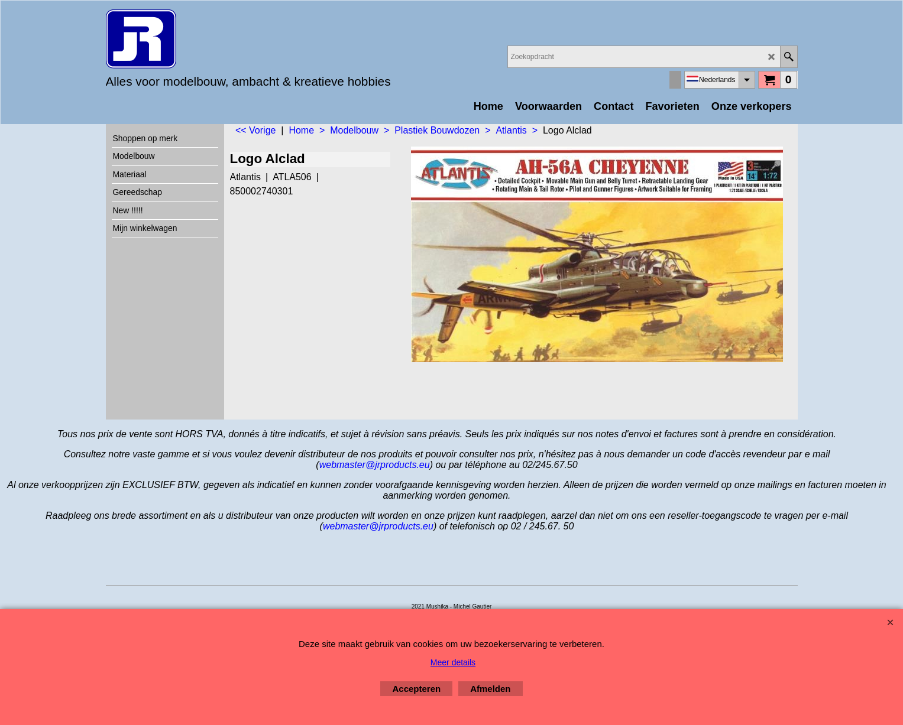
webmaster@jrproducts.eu (374, 465)
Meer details (453, 662)
